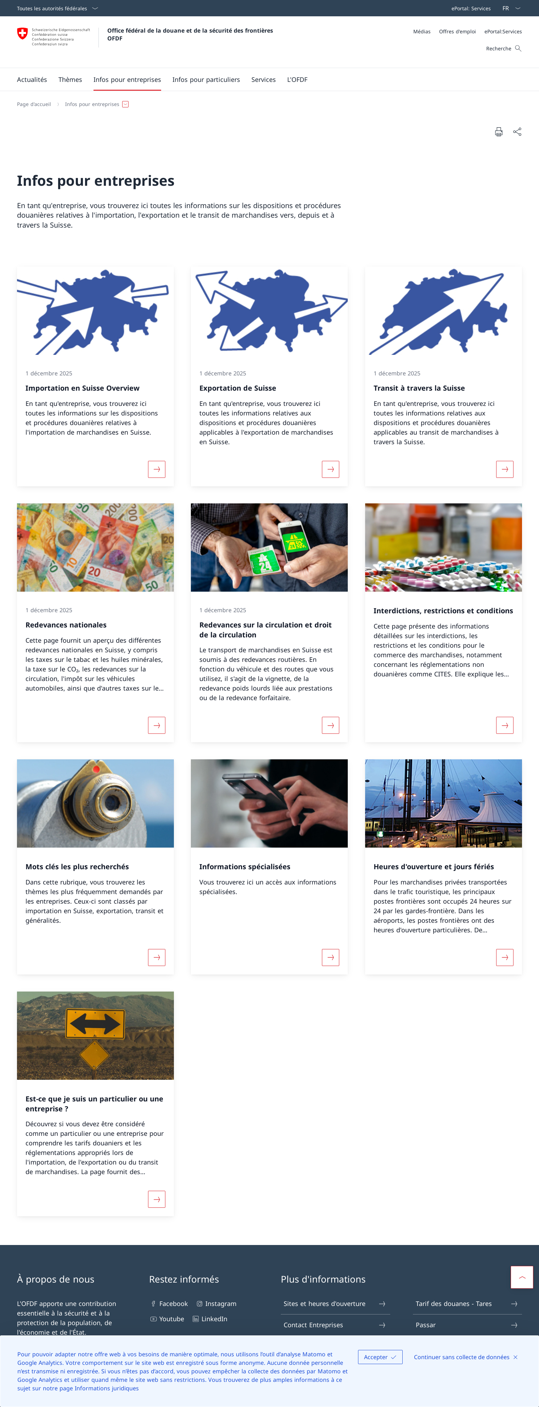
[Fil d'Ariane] (266, 104)
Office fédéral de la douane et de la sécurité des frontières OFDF (191, 34)
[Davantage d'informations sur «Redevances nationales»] (157, 725)
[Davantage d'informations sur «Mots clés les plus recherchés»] (157, 957)
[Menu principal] (263, 79)
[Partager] (517, 131)
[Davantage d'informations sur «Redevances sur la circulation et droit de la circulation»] (331, 725)
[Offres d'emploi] (457, 31)
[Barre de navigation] (470, 8)
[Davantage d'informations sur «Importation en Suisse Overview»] (157, 469)
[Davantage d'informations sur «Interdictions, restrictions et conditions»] (505, 725)
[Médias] (422, 31)
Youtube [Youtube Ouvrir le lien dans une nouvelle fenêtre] (166, 1318)
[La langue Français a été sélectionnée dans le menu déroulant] (509, 8)
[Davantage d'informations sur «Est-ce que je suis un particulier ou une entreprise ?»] (157, 1199)
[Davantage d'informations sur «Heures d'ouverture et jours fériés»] (505, 957)
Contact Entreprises (335, 1325)
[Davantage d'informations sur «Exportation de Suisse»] (331, 469)
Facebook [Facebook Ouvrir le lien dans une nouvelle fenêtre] (168, 1303)
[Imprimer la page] (498, 131)
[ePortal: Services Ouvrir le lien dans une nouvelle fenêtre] (470, 8)
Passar (467, 1325)
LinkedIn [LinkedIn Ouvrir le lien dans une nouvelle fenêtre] (209, 1318)
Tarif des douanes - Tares (467, 1303)
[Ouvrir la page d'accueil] (146, 42)
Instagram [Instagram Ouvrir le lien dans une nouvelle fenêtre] (216, 1303)
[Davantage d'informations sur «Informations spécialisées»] (331, 957)
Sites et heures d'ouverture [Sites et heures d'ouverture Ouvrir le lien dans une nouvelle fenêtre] (335, 1303)
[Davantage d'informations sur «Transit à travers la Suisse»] (505, 469)
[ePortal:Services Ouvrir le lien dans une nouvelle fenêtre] (503, 31)
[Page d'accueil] (34, 104)
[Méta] (467, 31)
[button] (32, 79)
